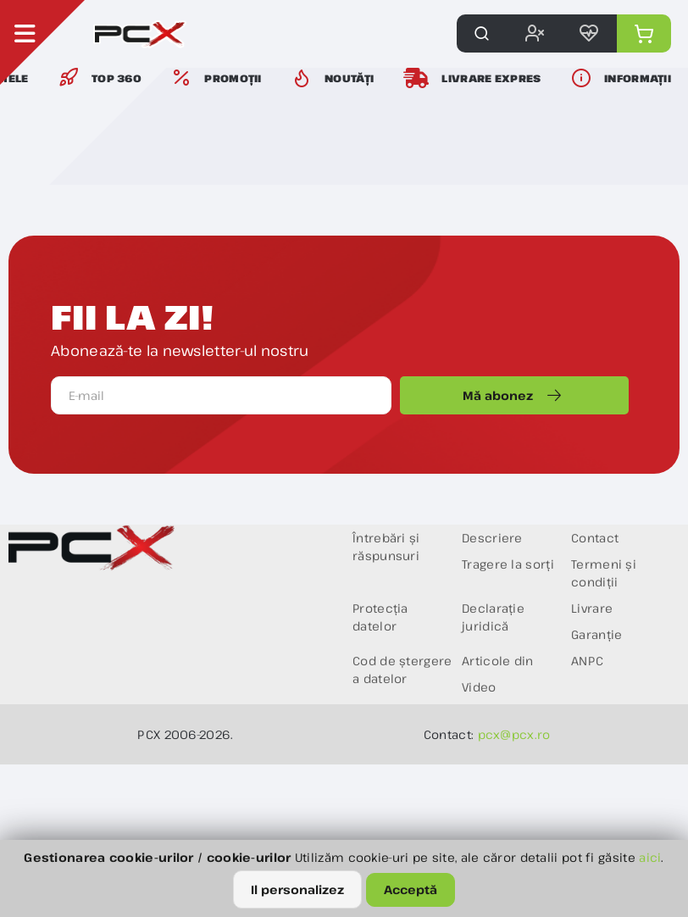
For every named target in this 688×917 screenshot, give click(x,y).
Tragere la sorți (508, 564)
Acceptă (410, 889)
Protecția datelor (380, 617)
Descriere (492, 538)
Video (479, 687)
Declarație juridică (493, 617)
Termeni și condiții (603, 573)
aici (650, 857)
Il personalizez (297, 889)
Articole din (498, 661)
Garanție (596, 634)
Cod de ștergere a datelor (402, 669)
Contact (595, 538)
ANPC (587, 661)
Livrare (592, 608)
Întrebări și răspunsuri (386, 547)
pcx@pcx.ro (514, 734)
